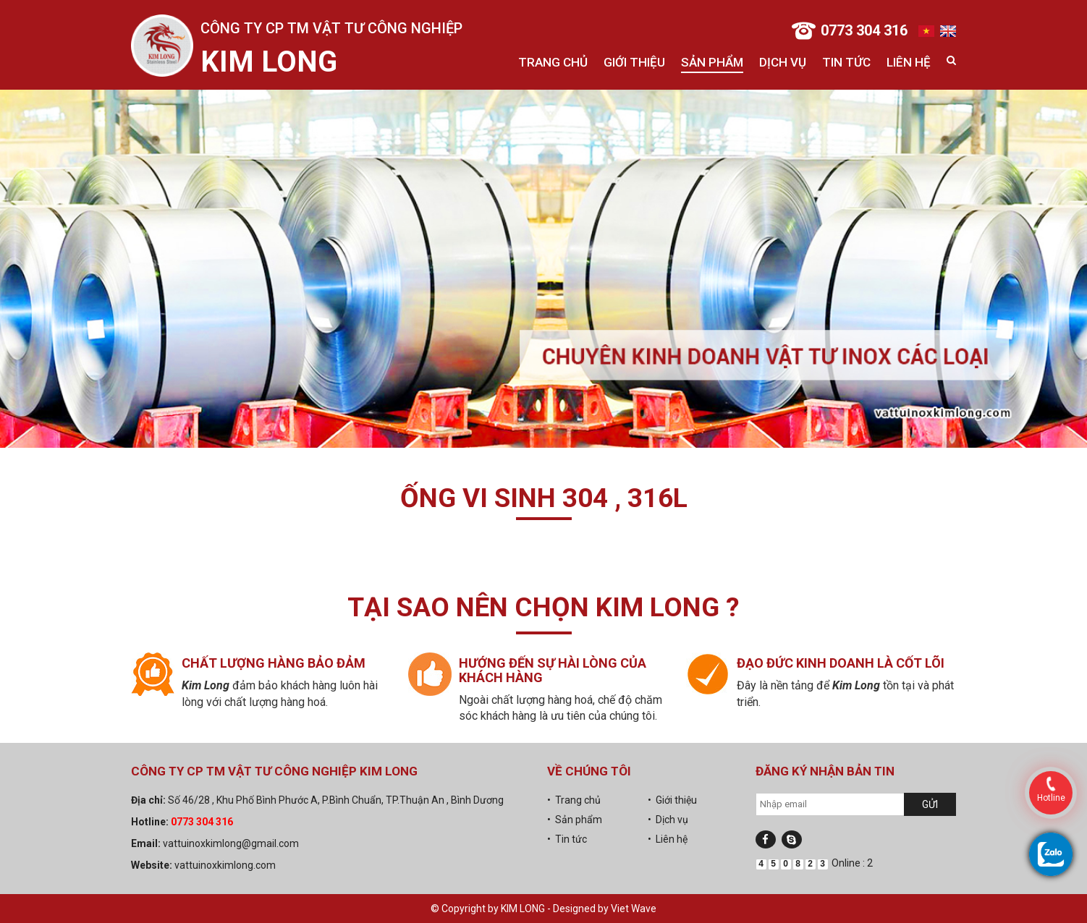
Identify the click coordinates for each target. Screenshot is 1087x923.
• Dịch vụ (668, 819)
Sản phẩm (712, 62)
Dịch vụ (782, 62)
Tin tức (846, 62)
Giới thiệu (634, 62)
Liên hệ (909, 62)
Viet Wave (633, 908)
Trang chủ (553, 62)
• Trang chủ (574, 800)
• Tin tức (567, 839)
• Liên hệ (668, 839)
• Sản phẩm (574, 819)
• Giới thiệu (672, 800)
